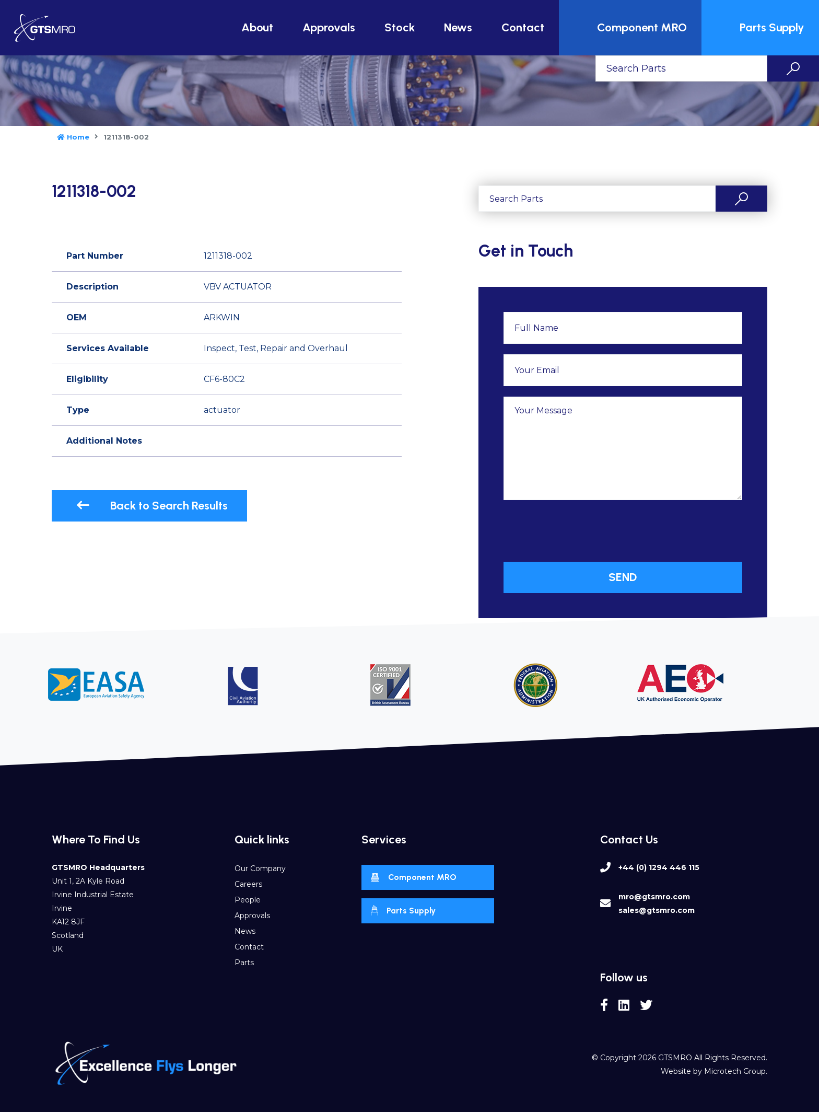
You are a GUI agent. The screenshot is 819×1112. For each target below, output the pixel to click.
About (257, 27)
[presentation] (583, 531)
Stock (399, 27)
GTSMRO (675, 1057)
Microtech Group (735, 1071)
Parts (244, 962)
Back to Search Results (152, 506)
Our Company (260, 868)
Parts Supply (761, 28)
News (458, 27)
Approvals (328, 27)
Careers (248, 884)
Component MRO (631, 28)
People (248, 900)
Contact (522, 27)
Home (73, 137)
